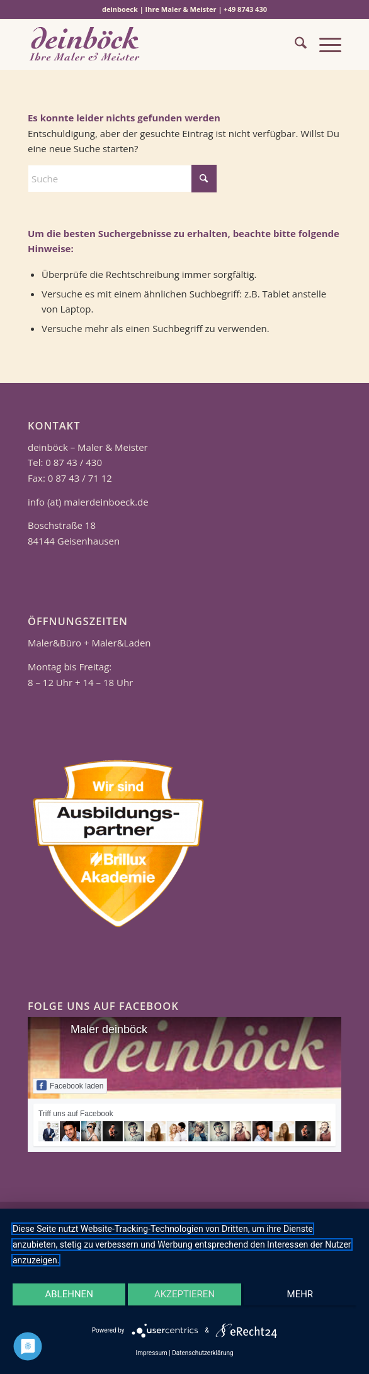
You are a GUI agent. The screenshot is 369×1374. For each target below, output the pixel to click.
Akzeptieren (184, 1294)
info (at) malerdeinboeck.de (88, 502)
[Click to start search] (204, 178)
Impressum (151, 1352)
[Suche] (294, 44)
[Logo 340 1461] (153, 44)
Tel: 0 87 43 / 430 (65, 462)
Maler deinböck (109, 1029)
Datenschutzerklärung (202, 1352)
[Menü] (324, 44)
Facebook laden (70, 1085)
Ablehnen (69, 1294)
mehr (300, 1294)
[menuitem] (294, 44)
